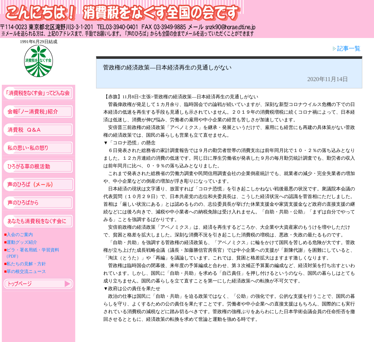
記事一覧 (346, 48)
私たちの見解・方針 (26, 263)
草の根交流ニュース (26, 271)
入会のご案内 (20, 234)
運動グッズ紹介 (22, 242)
